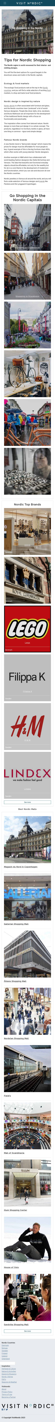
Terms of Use (7, 1394)
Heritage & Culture (9, 1369)
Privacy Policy (7, 1392)
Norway (5, 1348)
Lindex (27, 789)
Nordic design (9, 106)
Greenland (6, 1359)
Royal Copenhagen (27, 594)
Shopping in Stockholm (27, 296)
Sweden (5, 1351)
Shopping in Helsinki (27, 394)
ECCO (27, 545)
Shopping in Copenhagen (27, 247)
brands (42, 181)
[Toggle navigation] (5, 3)
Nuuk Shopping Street (27, 491)
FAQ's (4, 1379)
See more (27, 802)
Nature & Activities (9, 1371)
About (4, 1389)
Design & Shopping (9, 1374)
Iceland (4, 1356)
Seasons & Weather (9, 1382)
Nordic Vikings (7, 1377)
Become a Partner (9, 1397)
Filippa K (27, 691)
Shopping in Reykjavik (27, 443)
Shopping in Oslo (27, 345)
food (49, 90)
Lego (27, 643)
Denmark (5, 1345)
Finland (4, 1353)
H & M (27, 740)
